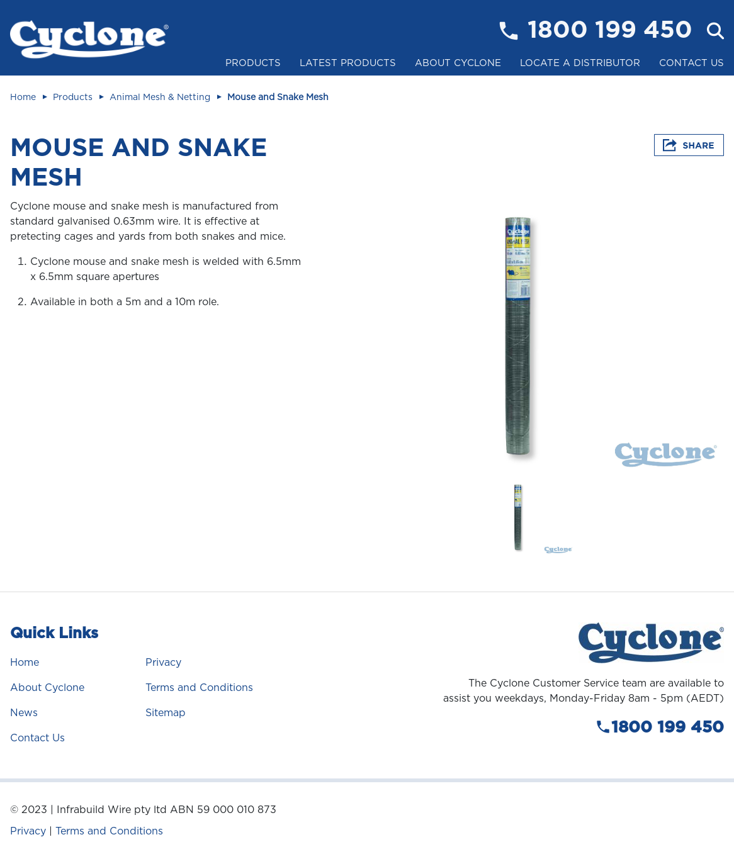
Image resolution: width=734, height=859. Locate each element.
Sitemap (165, 713)
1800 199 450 (610, 31)
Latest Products (348, 63)
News (24, 713)
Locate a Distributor (580, 63)
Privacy (163, 662)
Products (253, 63)
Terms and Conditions (199, 687)
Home (23, 97)
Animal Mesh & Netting (160, 97)
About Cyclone (458, 63)
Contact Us (691, 63)
